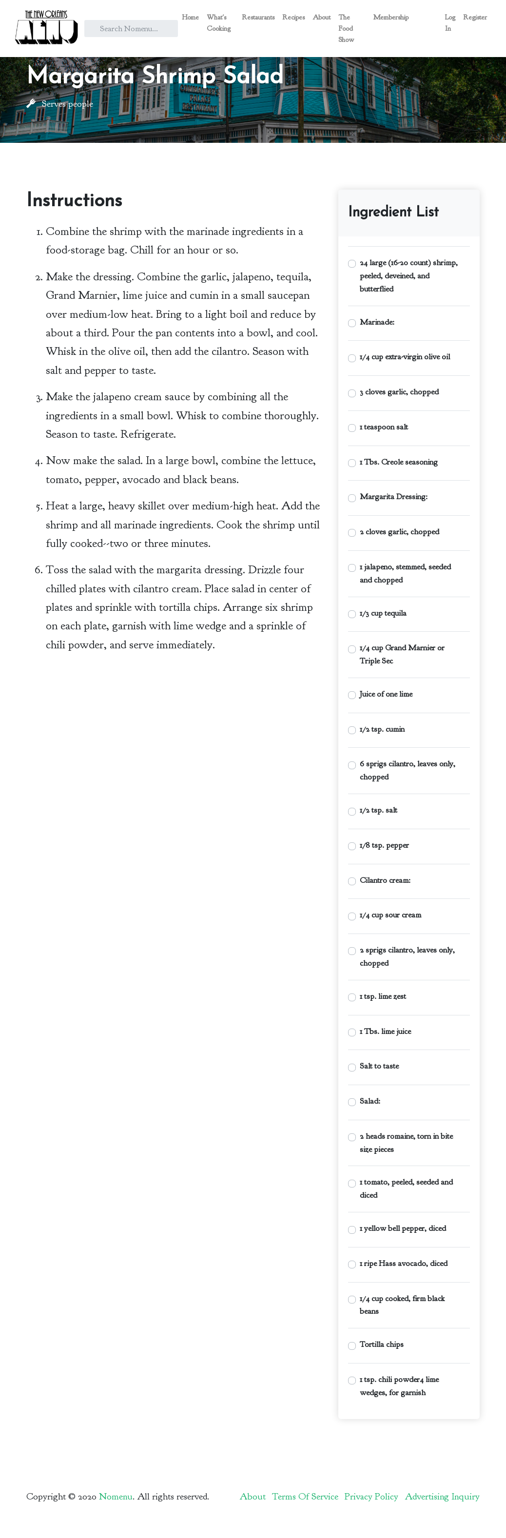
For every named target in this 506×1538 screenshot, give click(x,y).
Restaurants (258, 17)
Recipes (293, 17)
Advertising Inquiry (442, 1496)
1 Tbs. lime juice (385, 1031)
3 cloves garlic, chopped (399, 392)
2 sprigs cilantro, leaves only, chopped (407, 956)
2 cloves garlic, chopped (399, 531)
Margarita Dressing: (394, 496)
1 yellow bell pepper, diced (403, 1228)
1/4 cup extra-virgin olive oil (405, 356)
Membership (391, 17)
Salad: (370, 1101)
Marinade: (377, 322)
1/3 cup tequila (383, 613)
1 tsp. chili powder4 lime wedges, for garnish (399, 1386)
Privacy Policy (371, 1496)
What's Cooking (219, 23)
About (321, 17)
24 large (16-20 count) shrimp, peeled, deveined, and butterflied (409, 275)
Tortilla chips (382, 1344)
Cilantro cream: (385, 880)
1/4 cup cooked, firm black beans (402, 1305)
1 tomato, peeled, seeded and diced (406, 1188)
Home (190, 17)
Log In (450, 23)
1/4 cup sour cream (390, 915)
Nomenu (116, 1496)
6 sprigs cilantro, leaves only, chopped (407, 770)
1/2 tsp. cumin (382, 729)
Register (475, 17)
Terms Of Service (305, 1496)
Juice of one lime (386, 694)
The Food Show (346, 28)
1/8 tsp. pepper (384, 845)
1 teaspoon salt (384, 427)
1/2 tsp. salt (378, 810)
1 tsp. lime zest (383, 996)
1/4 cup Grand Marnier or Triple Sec (402, 654)
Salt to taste (379, 1066)
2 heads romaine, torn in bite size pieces (406, 1142)
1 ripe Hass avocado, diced (404, 1263)
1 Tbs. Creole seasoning (399, 462)
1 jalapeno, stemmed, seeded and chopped (405, 573)
